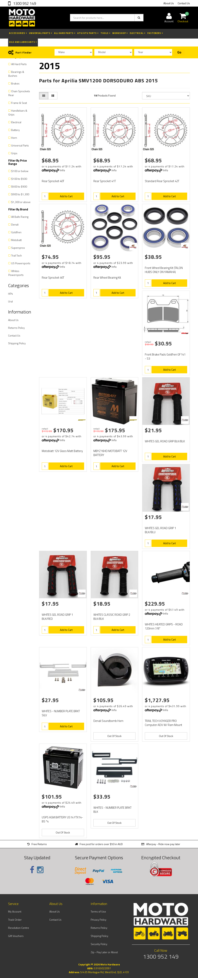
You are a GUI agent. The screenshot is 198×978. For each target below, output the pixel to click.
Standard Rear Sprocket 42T (162, 181)
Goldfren (16, 232)
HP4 (10, 294)
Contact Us (184, 3)
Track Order (15, 920)
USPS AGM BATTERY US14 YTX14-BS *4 (62, 819)
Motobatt (16, 240)
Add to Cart (66, 196)
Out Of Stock (114, 736)
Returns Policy (16, 328)
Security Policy (99, 944)
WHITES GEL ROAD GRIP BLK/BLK (165, 441)
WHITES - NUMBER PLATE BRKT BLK (112, 809)
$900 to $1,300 (20, 194)
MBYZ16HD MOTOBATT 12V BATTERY (110, 453)
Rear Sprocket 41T (104, 181)
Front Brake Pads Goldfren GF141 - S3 (165, 356)
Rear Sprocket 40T (53, 181)
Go (179, 52)
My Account (14, 911)
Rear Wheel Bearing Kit (107, 277)
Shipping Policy (17, 343)
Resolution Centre (18, 928)
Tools (105, 33)
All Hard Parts (64, 33)
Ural (10, 301)
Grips (14, 153)
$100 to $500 (19, 179)
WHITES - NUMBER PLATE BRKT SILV (61, 713)
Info (62, 170)
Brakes (15, 83)
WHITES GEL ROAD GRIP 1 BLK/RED (57, 616)
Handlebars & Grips (17, 112)
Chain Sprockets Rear (19, 93)
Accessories (18, 33)
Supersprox (18, 248)
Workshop (120, 33)
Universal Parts (40, 33)
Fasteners (155, 33)
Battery (15, 130)
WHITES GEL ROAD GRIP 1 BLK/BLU (160, 530)
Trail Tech (16, 255)
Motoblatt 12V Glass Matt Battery (62, 451)
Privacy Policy (98, 920)
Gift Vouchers (16, 936)
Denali (15, 224)
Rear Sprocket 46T (53, 277)
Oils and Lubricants (23, 42)
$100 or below (19, 171)
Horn (14, 138)
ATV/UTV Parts (88, 33)
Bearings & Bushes (16, 74)
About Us (168, 3)
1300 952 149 (24, 3)
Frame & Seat (19, 103)
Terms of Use (98, 911)
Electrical (137, 33)
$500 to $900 (19, 186)
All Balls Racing (19, 217)
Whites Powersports (16, 273)
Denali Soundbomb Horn (108, 721)
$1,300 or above (21, 202)
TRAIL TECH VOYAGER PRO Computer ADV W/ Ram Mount (163, 723)
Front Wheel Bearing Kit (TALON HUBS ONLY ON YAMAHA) (164, 270)
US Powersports (20, 263)
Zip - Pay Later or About (104, 952)
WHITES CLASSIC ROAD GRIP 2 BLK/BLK (111, 616)
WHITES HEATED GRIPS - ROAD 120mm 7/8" (164, 626)
